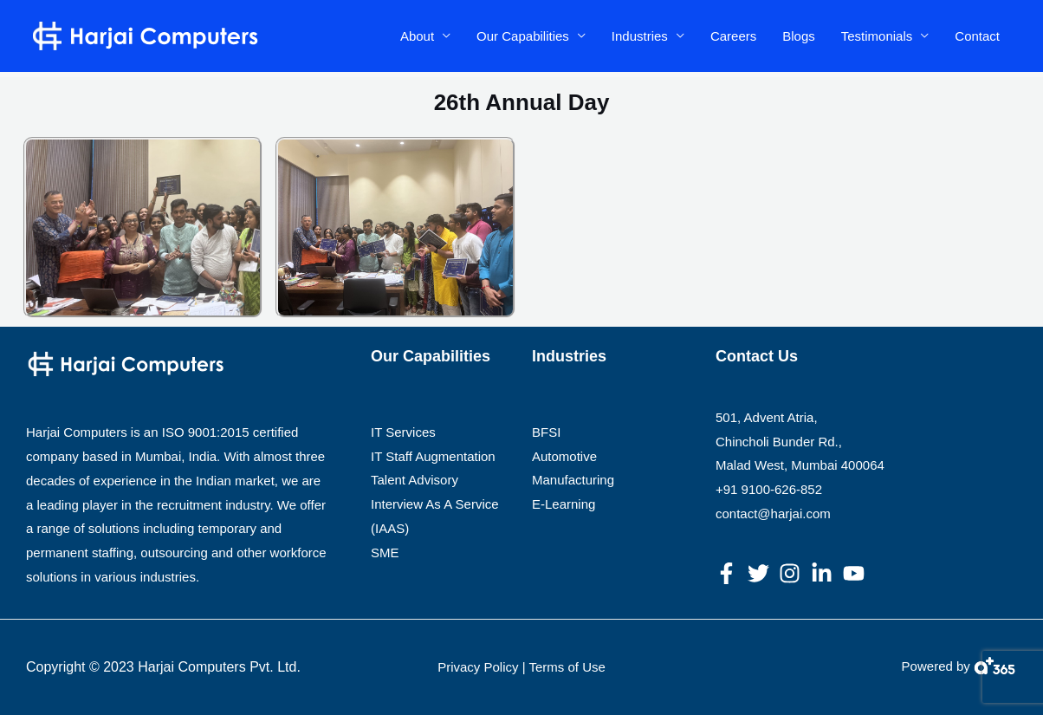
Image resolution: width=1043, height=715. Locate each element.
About (417, 36)
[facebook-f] (730, 573)
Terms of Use (566, 667)
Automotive (564, 456)
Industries (640, 36)
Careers (733, 36)
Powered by (936, 666)
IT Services (403, 432)
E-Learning (563, 504)
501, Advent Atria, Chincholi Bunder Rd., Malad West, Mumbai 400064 (800, 441)
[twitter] (762, 573)
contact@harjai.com (773, 513)
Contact (977, 36)
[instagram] (793, 573)
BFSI (546, 432)
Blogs (798, 36)
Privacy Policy (477, 667)
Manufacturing (573, 479)
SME (385, 552)
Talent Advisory (414, 479)
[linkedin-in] (825, 573)
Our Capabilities (522, 36)
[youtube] (857, 573)
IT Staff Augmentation (433, 456)
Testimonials (877, 36)
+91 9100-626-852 (769, 489)
